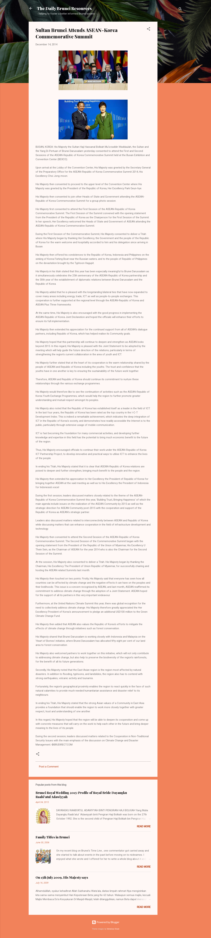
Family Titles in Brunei (53, 837)
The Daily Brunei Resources (64, 8)
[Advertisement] (171, 73)
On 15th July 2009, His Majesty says (62, 877)
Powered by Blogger (105, 922)
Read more (144, 826)
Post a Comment (49, 766)
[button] (148, 29)
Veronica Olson (113, 929)
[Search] (180, 9)
